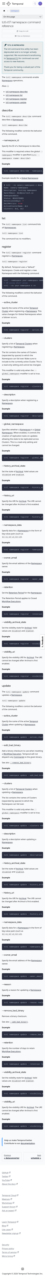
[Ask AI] (40, 3)
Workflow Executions (11, 601)
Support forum (10, 1206)
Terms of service (10, 1252)
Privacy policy (8, 1248)
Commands (19, 757)
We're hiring (8, 1256)
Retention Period (16, 592)
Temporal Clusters (24, 343)
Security (5, 1244)
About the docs (10, 1184)
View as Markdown (22, 36)
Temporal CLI (12, 58)
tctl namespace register (16, 99)
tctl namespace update (16, 102)
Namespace (7, 80)
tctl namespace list (14, 95)
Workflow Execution (12, 754)
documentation (28, 1143)
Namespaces (10, 227)
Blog (5, 1225)
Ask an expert (9, 1210)
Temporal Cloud (10, 1195)
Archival (19, 471)
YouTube (7, 1180)
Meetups (7, 1199)
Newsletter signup (11, 1233)
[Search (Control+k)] (35, 3)
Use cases (7, 1229)
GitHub (6, 1172)
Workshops (8, 1203)
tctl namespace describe (17, 91)
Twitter (6, 1176)
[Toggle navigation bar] (4, 3)
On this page (9, 16)
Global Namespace (29, 178)
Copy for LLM (22, 31)
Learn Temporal (10, 1222)
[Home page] (4, 11)
